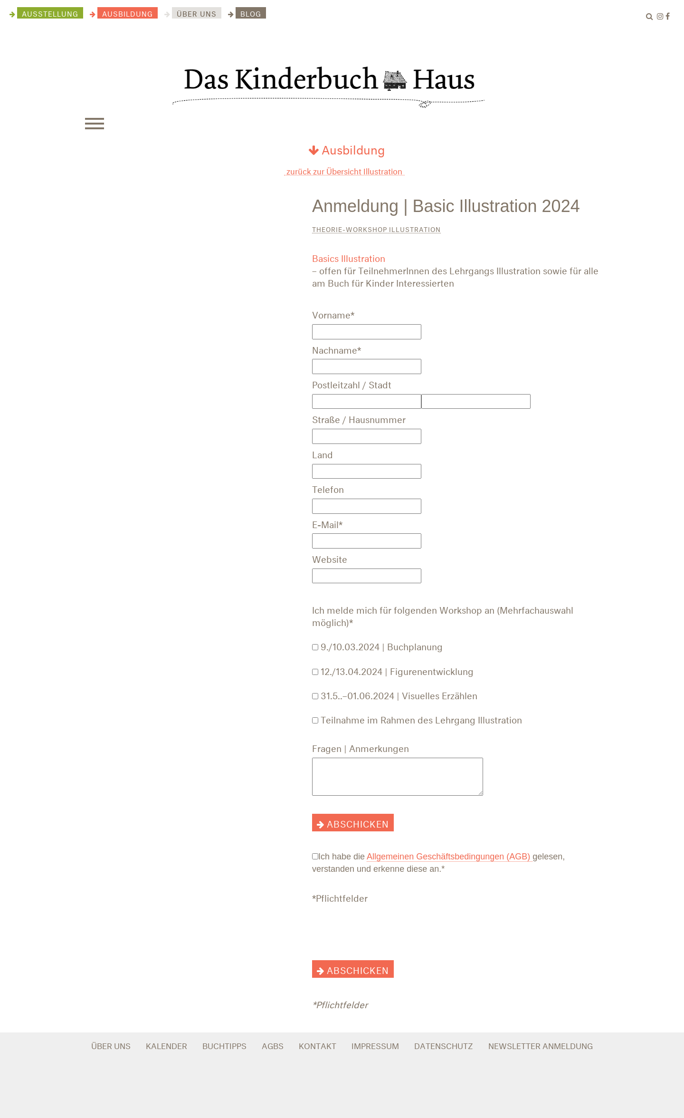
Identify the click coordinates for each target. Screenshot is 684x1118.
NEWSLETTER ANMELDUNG (540, 1044)
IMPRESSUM (375, 1044)
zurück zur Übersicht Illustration (344, 170)
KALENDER (166, 1044)
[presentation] (384, 926)
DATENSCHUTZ (443, 1044)
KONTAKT (317, 1044)
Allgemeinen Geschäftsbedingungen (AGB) (449, 856)
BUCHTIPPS (224, 1044)
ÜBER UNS (111, 1044)
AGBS (273, 1044)
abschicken (358, 823)
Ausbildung (346, 147)
